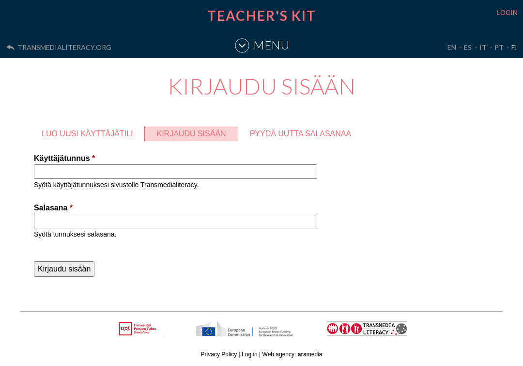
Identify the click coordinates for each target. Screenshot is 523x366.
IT (483, 47)
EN (451, 47)
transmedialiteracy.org (64, 47)
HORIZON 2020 (269, 333)
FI (514, 47)
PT (499, 47)
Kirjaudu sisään (196, 132)
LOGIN (507, 12)
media (310, 354)
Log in (250, 354)
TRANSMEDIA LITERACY (379, 333)
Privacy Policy (219, 354)
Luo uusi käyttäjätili (87, 133)
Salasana (53, 208)
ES (468, 47)
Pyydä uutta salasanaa (301, 133)
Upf (139, 328)
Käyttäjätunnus (64, 158)
